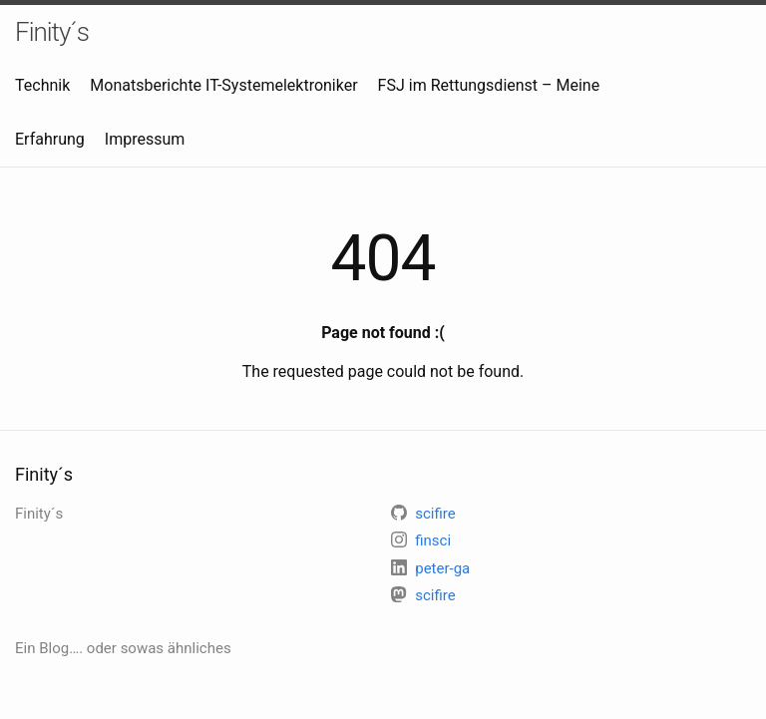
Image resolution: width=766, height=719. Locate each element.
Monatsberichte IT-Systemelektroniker (223, 85)
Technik (42, 85)
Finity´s (52, 32)
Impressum (145, 139)
